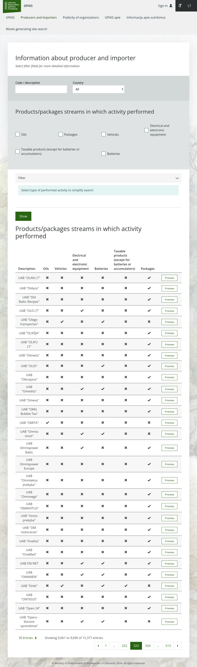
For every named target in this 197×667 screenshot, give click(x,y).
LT (189, 6)
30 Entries (28, 638)
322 (124, 646)
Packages (68, 134)
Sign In (165, 6)
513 (168, 646)
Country (78, 83)
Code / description (27, 83)
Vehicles (110, 134)
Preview (169, 278)
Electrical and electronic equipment (156, 130)
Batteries (110, 154)
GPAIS (28, 6)
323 (136, 646)
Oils (21, 134)
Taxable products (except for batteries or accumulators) (47, 151)
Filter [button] (98, 178)
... (114, 646)
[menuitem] (10, 17)
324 (147, 646)
